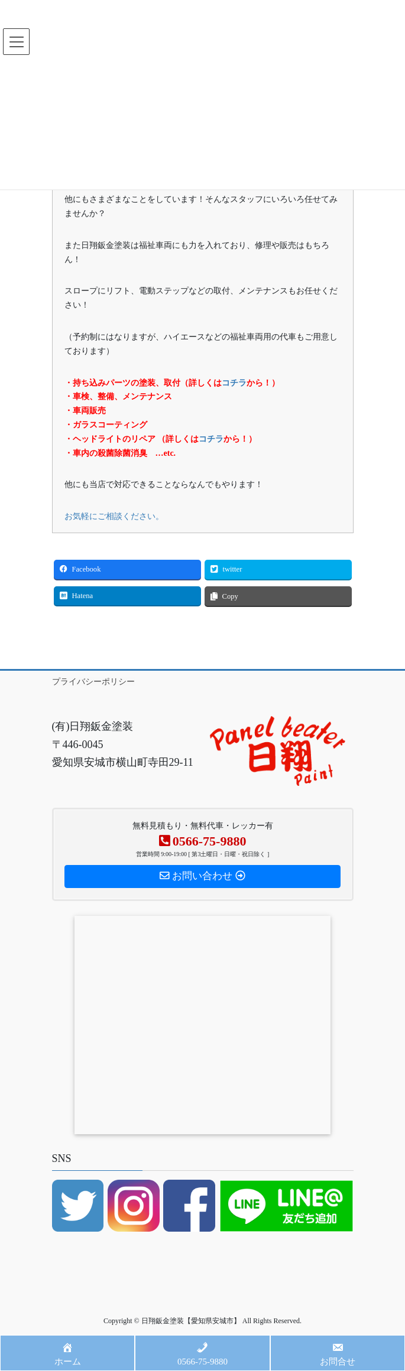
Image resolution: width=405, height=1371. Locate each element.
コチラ (234, 382)
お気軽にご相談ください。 (114, 516)
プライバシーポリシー (93, 681)
